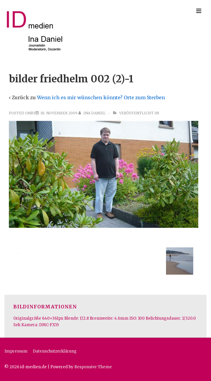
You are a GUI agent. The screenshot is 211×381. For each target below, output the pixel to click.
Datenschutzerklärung (55, 351)
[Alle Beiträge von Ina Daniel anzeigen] (92, 113)
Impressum (16, 351)
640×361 (50, 318)
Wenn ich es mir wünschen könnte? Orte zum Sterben (101, 97)
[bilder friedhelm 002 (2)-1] (59, 113)
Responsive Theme (93, 366)
